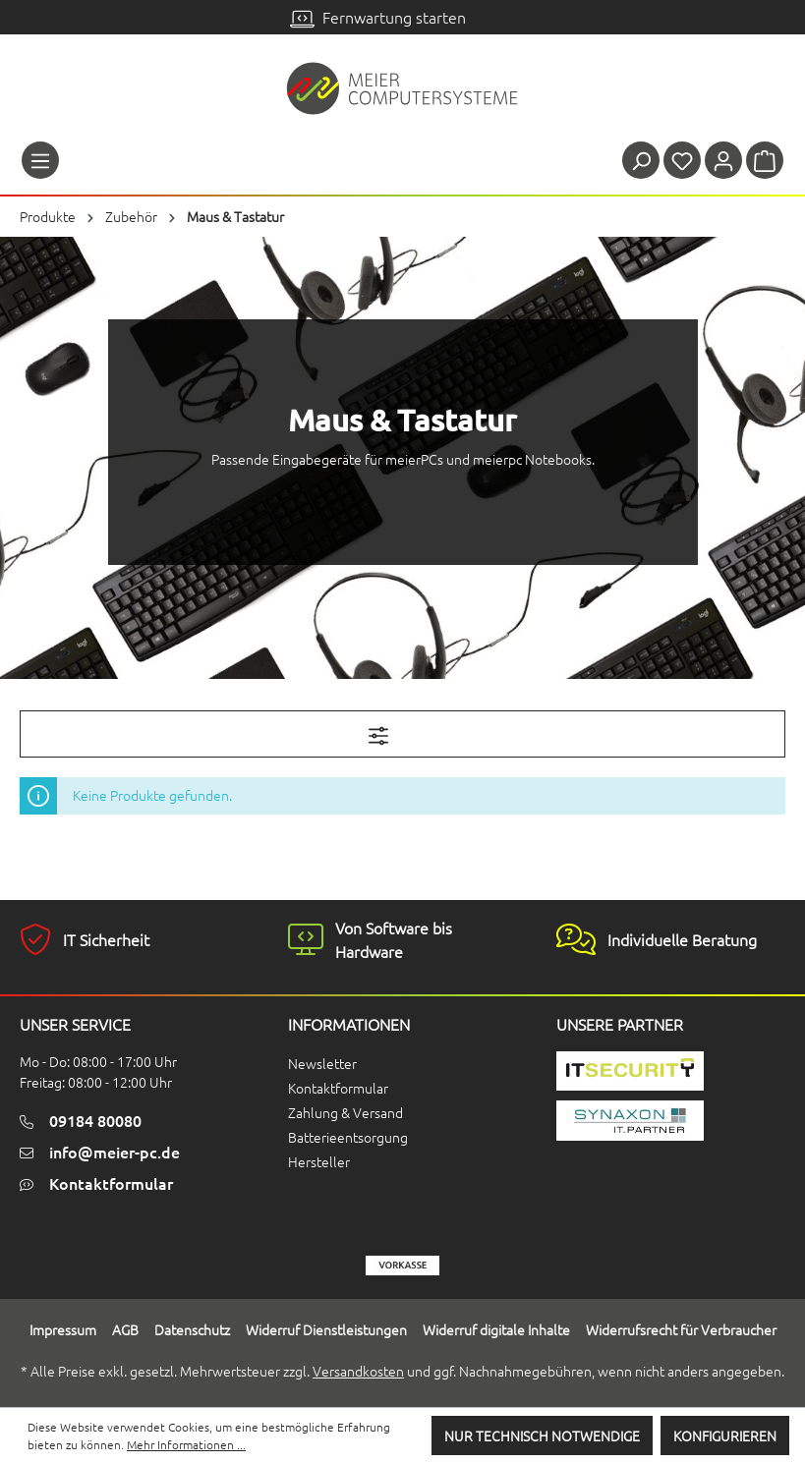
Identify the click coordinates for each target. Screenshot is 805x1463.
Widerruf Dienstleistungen (326, 1329)
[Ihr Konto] (723, 160)
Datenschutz (192, 1329)
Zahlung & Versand (345, 1112)
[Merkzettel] (682, 160)
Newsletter (322, 1063)
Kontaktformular (111, 1183)
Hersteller (319, 1161)
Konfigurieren (724, 1435)
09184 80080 (95, 1120)
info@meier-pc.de (114, 1151)
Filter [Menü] (403, 732)
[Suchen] (641, 160)
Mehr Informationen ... (186, 1444)
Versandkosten (358, 1370)
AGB (125, 1329)
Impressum (62, 1329)
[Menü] (40, 160)
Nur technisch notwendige (542, 1435)
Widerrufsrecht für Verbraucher (681, 1329)
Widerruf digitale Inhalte (496, 1329)
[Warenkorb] (764, 160)
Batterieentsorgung (348, 1137)
